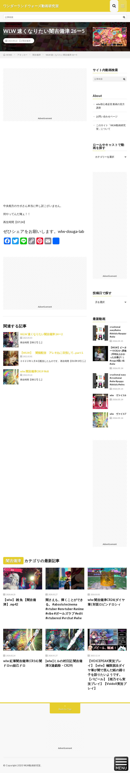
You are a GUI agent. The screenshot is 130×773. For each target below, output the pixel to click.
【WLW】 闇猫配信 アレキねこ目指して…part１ (52, 352)
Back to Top (65, 709)
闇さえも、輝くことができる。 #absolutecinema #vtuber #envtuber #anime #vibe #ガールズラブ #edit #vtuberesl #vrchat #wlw (65, 609)
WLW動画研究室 (32, 765)
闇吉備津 (26, 41)
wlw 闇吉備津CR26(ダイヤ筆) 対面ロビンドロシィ (106, 602)
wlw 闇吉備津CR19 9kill (34, 371)
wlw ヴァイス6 (118, 395)
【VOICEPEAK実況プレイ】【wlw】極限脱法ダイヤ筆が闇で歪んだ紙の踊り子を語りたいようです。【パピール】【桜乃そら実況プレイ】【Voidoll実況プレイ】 (107, 674)
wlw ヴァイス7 (118, 414)
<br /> (44, 165)
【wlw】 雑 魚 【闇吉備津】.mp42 (19, 602)
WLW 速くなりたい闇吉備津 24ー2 (41, 334)
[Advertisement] (45, 92)
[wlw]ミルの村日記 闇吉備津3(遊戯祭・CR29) (64, 663)
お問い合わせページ (106, 116)
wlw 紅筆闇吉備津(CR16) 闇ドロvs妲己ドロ (22, 663)
